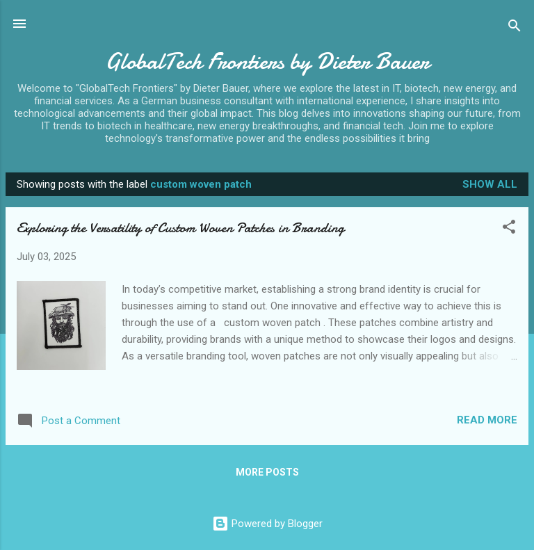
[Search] (514, 28)
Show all (489, 184)
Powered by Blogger (267, 523)
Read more (487, 420)
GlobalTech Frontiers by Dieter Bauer (267, 61)
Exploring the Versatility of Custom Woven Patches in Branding (180, 227)
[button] (509, 229)
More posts (267, 472)
